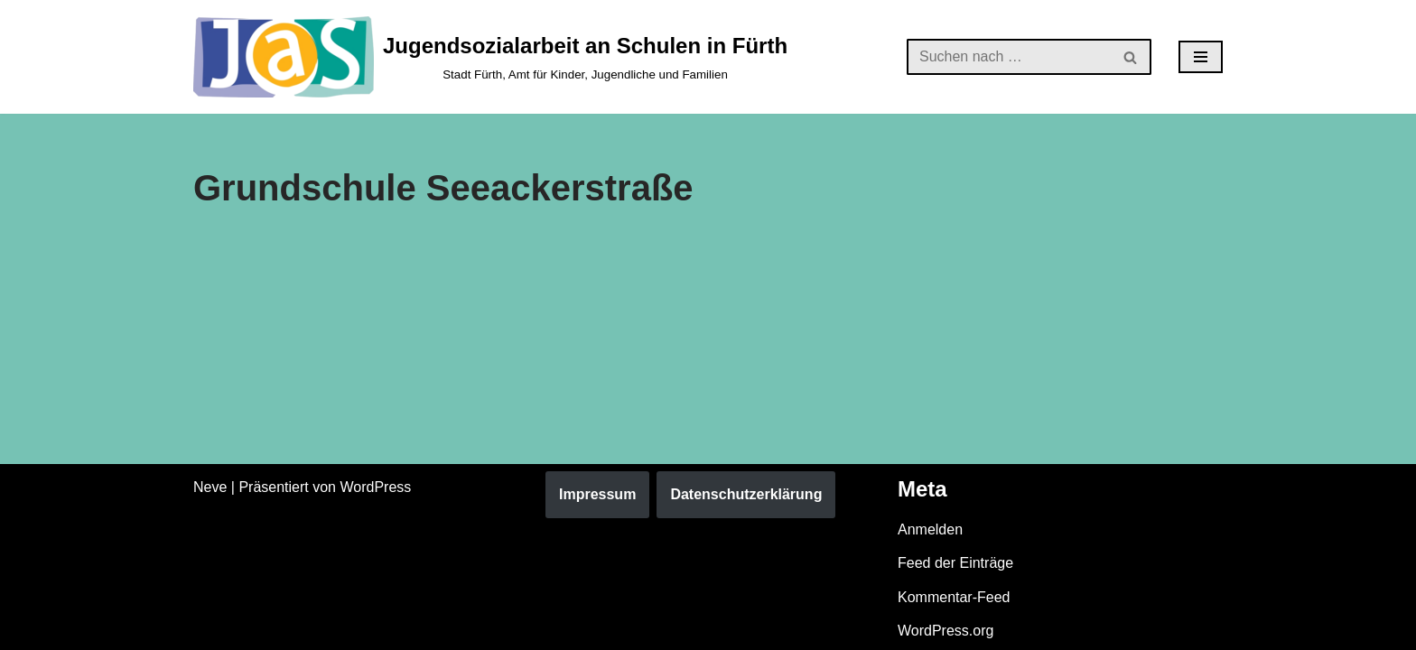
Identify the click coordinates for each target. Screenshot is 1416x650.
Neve (210, 487)
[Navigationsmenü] (1200, 57)
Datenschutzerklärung (746, 494)
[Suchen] (1009, 57)
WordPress (375, 487)
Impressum (597, 494)
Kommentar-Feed (954, 597)
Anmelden (930, 529)
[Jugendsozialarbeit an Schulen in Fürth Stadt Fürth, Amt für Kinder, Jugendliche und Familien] (490, 57)
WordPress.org (945, 630)
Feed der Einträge (955, 563)
